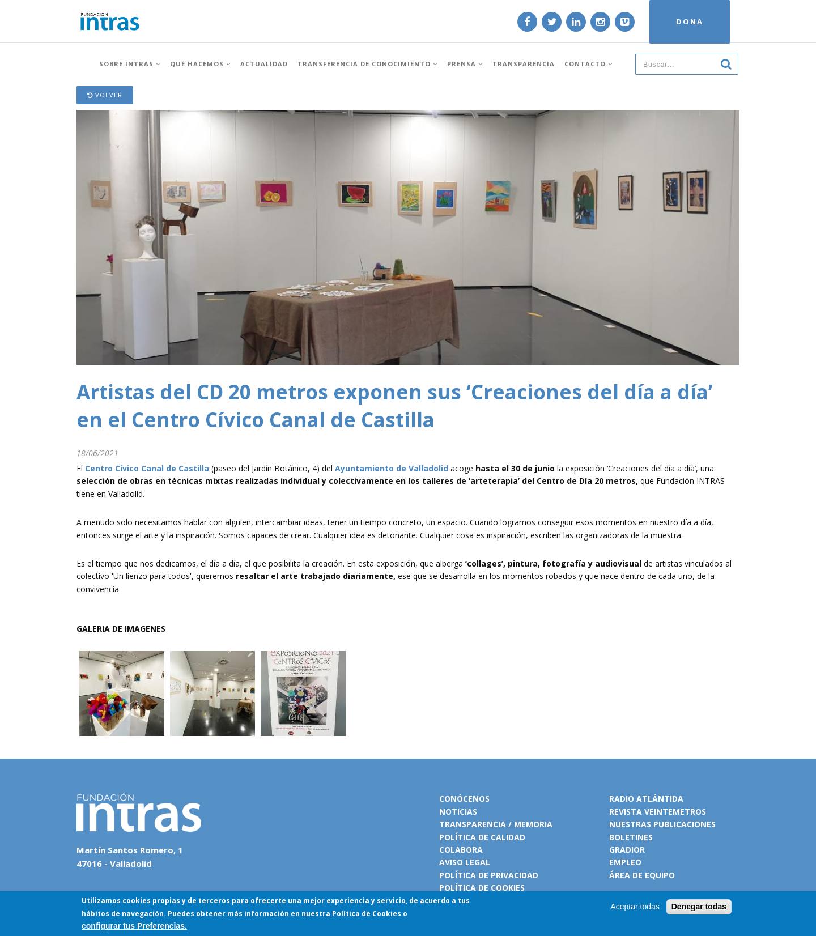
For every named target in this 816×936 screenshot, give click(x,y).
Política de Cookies (366, 913)
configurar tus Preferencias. (134, 925)
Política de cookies (482, 887)
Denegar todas (699, 906)
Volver (104, 95)
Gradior (627, 849)
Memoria (533, 824)
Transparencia (523, 63)
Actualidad (264, 63)
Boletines (631, 837)
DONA (689, 21)
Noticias (458, 811)
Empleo (625, 862)
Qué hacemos (200, 63)
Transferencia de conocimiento (367, 63)
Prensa (465, 63)
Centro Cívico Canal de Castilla (147, 468)
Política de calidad (482, 837)
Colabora (461, 849)
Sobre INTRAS (129, 63)
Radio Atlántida (646, 798)
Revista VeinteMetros (657, 811)
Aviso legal (464, 862)
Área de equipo (642, 875)
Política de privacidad (488, 875)
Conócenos (464, 798)
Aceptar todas (634, 906)
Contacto (588, 63)
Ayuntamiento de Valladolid (391, 468)
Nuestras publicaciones (662, 824)
